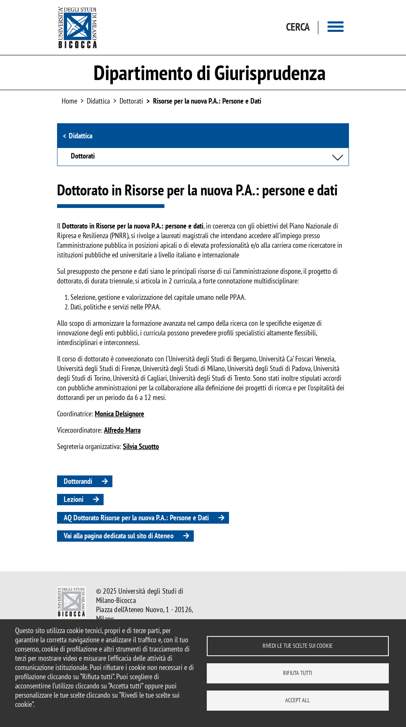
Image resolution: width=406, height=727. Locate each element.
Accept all (297, 700)
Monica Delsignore (119, 413)
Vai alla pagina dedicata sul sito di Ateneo (119, 535)
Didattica (80, 135)
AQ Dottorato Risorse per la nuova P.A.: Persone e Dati (136, 517)
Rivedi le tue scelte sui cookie (298, 645)
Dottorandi (78, 481)
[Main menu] (335, 27)
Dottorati (131, 101)
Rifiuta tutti (297, 673)
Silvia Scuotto (141, 446)
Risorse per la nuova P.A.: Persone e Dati (207, 101)
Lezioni (73, 499)
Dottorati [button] (83, 156)
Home (69, 101)
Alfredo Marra (122, 430)
